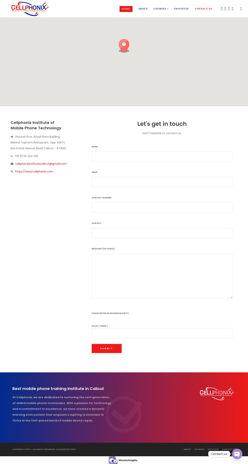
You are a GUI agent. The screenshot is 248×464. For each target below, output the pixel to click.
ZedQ (73, 449)
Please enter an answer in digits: (110, 313)
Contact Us (229, 449)
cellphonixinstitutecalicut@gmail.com (41, 164)
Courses (199, 449)
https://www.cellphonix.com (34, 171)
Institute (213, 449)
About (187, 449)
